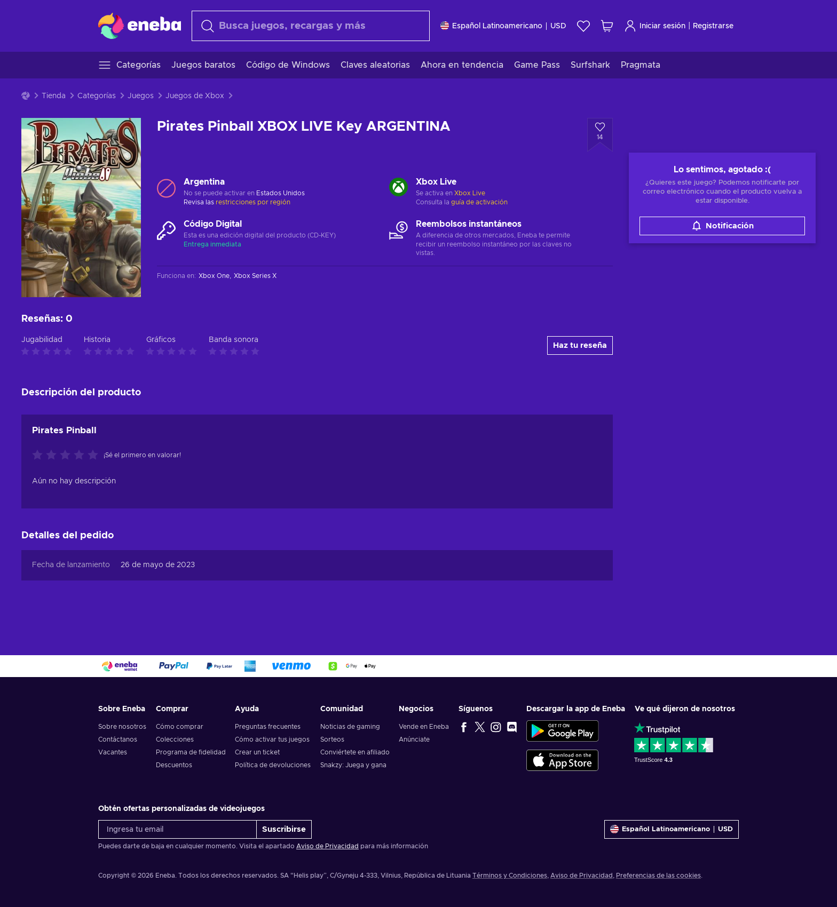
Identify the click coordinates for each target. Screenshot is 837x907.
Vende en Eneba (424, 726)
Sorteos (332, 739)
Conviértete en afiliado (355, 752)
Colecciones (175, 739)
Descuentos (174, 765)
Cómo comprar (179, 726)
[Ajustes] (503, 26)
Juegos (141, 96)
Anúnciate (414, 739)
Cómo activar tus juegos (272, 739)
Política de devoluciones (273, 765)
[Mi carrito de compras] (607, 26)
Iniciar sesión (654, 26)
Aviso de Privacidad (327, 846)
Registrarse (713, 26)
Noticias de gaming (350, 726)
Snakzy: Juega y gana (353, 765)
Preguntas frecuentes (268, 726)
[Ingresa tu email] (177, 829)
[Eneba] (139, 25)
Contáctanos (117, 739)
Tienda (54, 96)
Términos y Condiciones (509, 875)
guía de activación (479, 202)
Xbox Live (469, 193)
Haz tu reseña (580, 345)
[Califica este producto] (68, 455)
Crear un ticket (257, 752)
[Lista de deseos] (583, 26)
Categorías (96, 96)
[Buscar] (311, 26)
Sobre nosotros (122, 726)
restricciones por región (253, 202)
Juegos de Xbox (194, 96)
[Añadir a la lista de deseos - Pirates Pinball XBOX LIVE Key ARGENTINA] (600, 135)
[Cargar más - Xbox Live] (398, 188)
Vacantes (112, 752)
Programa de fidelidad (191, 752)
